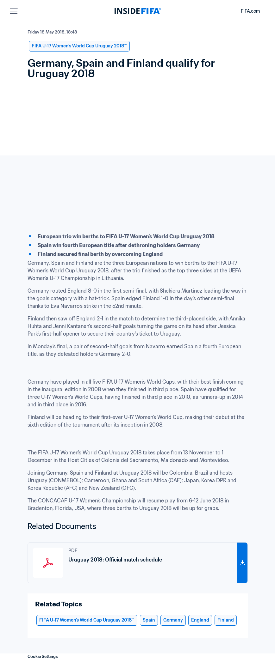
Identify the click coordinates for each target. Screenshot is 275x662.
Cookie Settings (43, 656)
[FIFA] (138, 11)
